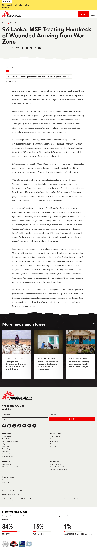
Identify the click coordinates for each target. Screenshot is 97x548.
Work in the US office (56, 464)
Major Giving (6, 446)
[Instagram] (19, 426)
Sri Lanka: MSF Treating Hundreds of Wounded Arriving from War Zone (39, 76)
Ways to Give (6, 444)
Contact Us (5, 480)
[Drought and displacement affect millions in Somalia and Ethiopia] (16, 354)
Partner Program (7, 449)
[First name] (25, 414)
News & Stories (16, 23)
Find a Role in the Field (57, 467)
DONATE (83, 14)
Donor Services (6, 436)
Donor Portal (6, 439)
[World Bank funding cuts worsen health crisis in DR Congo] (80, 354)
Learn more (7, 7)
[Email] (25, 419)
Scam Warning (6, 485)
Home (4, 23)
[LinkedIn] (29, 426)
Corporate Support (7, 456)
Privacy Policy (6, 482)
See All (91, 324)
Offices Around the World (10, 467)
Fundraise (53, 439)
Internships (53, 472)
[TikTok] (34, 426)
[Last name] (72, 414)
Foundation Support (8, 454)
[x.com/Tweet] (14, 426)
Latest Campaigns (55, 436)
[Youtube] (24, 426)
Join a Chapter (54, 446)
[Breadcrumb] (48, 22)
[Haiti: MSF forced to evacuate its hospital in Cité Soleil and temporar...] (48, 354)
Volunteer (53, 444)
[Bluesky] (9, 426)
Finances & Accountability (10, 441)
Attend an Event (54, 441)
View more (11, 81)
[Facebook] (4, 426)
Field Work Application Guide (58, 469)
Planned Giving (6, 451)
